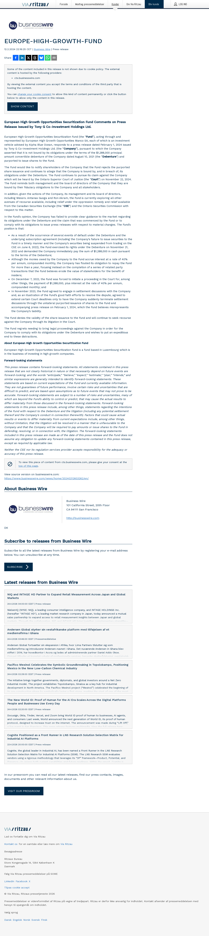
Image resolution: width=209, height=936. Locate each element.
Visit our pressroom (24, 791)
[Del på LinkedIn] (22, 58)
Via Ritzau (66, 844)
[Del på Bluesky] (41, 58)
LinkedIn (9, 881)
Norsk (26, 919)
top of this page (28, 465)
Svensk (35, 919)
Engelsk (17, 919)
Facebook (21, 881)
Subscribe (18, 567)
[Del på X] (28, 58)
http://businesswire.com (82, 518)
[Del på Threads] (35, 58)
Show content (22, 106)
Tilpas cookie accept (17, 887)
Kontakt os (10, 844)
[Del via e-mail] (54, 58)
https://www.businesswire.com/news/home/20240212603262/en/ (46, 478)
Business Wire (42, 49)
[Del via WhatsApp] (48, 58)
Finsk (44, 919)
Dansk (7, 919)
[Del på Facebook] (15, 58)
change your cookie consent (34, 94)
